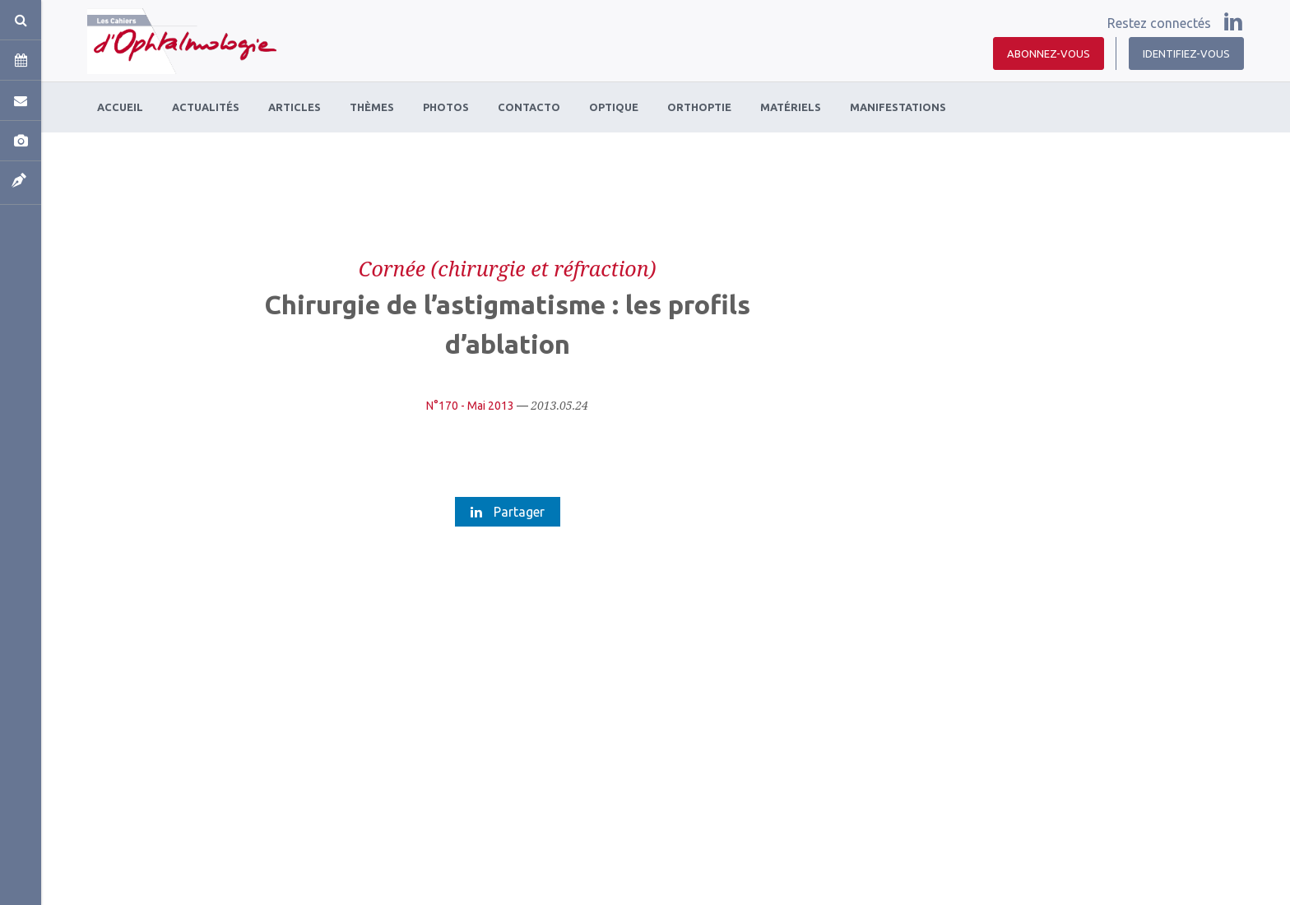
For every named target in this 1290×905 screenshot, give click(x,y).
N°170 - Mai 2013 (470, 405)
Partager (508, 511)
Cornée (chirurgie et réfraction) (508, 268)
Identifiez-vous (1186, 53)
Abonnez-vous (1048, 53)
